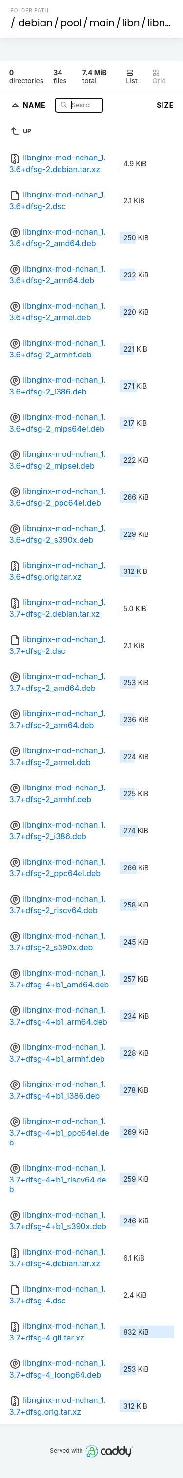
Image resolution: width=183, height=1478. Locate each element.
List (131, 77)
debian (35, 23)
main (102, 23)
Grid (159, 77)
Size (165, 105)
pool (71, 23)
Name (35, 104)
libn (131, 23)
